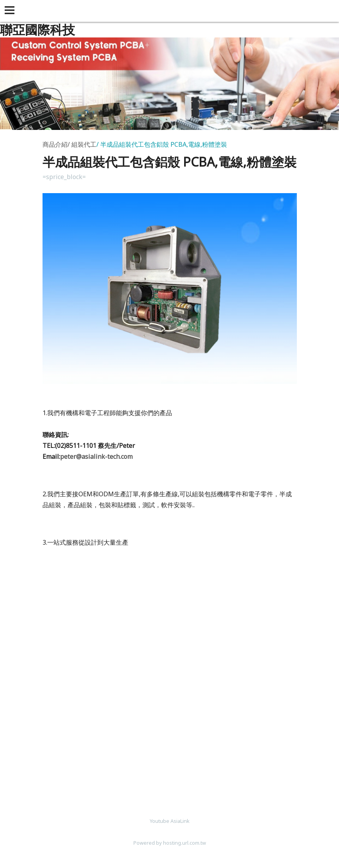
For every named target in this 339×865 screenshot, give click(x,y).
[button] (11, 11)
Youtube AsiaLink (170, 820)
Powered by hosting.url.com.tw (169, 842)
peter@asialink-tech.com (96, 456)
